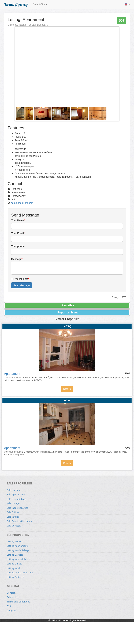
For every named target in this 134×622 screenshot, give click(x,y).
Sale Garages (13, 503)
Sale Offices (13, 512)
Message (17, 259)
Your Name (18, 220)
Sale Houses (13, 490)
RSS (9, 606)
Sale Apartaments (16, 494)
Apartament (12, 374)
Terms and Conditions (18, 601)
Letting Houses (15, 541)
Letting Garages (15, 554)
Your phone (18, 246)
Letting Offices (14, 563)
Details (67, 389)
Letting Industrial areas (19, 559)
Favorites (68, 305)
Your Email (18, 233)
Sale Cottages (14, 525)
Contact (11, 592)
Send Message (21, 285)
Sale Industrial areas (17, 507)
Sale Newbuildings (16, 498)
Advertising (13, 597)
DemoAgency (16, 4)
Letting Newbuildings (18, 550)
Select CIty (40, 4)
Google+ (11, 610)
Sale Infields (13, 516)
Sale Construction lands (19, 521)
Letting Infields (14, 568)
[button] (127, 4)
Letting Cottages (15, 577)
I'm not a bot (20, 279)
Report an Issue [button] (67, 312)
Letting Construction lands (21, 572)
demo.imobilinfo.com (22, 203)
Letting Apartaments (17, 545)
